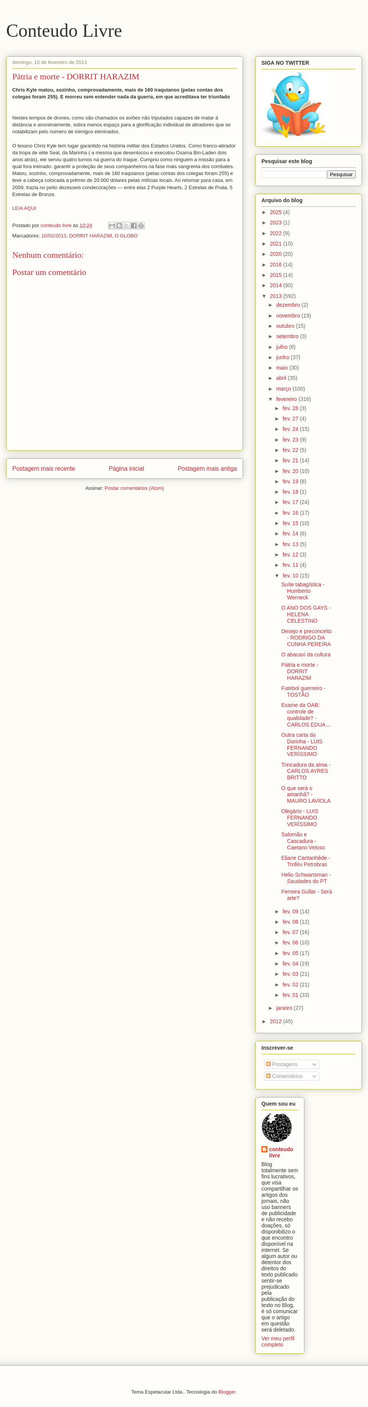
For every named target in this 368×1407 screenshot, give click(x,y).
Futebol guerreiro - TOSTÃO (303, 691)
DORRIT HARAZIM (90, 236)
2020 (276, 254)
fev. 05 (291, 953)
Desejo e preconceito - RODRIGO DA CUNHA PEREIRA (306, 637)
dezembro (288, 305)
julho (282, 347)
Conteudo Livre (64, 30)
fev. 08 (291, 922)
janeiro (285, 1008)
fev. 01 (291, 995)
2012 (276, 1021)
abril (282, 378)
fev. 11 (291, 565)
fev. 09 (291, 911)
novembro (288, 315)
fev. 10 (291, 576)
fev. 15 (291, 523)
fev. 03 (291, 974)
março (284, 389)
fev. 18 (291, 492)
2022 (276, 233)
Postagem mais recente (43, 468)
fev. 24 (291, 429)
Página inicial (126, 468)
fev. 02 (291, 985)
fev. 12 (291, 554)
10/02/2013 (53, 236)
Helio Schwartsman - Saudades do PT (306, 878)
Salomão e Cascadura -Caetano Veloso (303, 841)
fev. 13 (291, 544)
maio (282, 368)
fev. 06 (291, 942)
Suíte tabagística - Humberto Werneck (303, 590)
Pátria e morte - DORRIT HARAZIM (299, 671)
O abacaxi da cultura (305, 654)
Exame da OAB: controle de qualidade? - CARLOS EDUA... (305, 714)
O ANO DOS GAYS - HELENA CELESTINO (306, 614)
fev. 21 (291, 460)
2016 (276, 265)
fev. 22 (291, 450)
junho (283, 357)
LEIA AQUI (24, 208)
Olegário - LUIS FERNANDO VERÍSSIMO (299, 817)
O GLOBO (126, 236)
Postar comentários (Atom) (134, 488)
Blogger (227, 1392)
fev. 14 (291, 533)
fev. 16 (291, 513)
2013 (276, 296)
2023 (276, 222)
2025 (276, 212)
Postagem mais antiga (207, 468)
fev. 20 (291, 471)
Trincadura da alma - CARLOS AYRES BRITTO (306, 771)
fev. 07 (291, 932)
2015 (276, 275)
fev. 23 (291, 440)
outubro (286, 326)
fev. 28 (291, 408)
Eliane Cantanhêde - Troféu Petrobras (305, 861)
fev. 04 (291, 963)
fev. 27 (291, 419)
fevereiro (287, 399)
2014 (276, 285)
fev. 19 (291, 481)
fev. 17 (291, 502)
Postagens (281, 1064)
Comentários (284, 1076)
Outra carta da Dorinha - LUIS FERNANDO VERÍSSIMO (302, 744)
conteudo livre (281, 1152)
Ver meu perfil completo (277, 1341)
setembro (288, 336)
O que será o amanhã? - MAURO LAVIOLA (305, 794)
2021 (276, 243)
